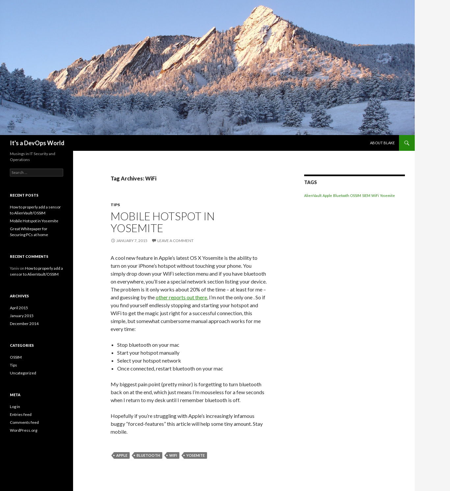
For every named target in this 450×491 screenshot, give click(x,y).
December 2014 (24, 323)
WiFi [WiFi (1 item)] (375, 195)
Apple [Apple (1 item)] (327, 195)
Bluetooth (148, 455)
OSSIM (16, 357)
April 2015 (19, 307)
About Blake (382, 143)
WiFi (173, 455)
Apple (121, 455)
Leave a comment (175, 240)
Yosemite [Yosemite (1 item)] (387, 195)
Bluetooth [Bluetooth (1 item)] (341, 195)
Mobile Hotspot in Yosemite (163, 221)
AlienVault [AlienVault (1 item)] (313, 195)
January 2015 (22, 315)
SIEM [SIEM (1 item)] (366, 195)
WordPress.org (23, 430)
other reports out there (181, 297)
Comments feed (24, 422)
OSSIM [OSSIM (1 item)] (355, 195)
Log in (15, 406)
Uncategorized (23, 372)
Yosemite (195, 455)
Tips (115, 204)
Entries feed (21, 414)
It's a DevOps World (37, 143)
